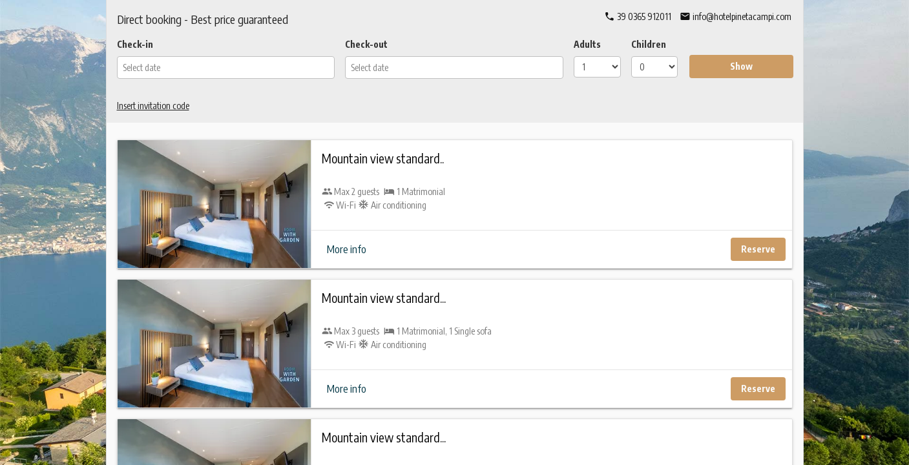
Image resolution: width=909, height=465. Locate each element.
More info (346, 249)
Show (741, 66)
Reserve (758, 248)
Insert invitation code (153, 105)
